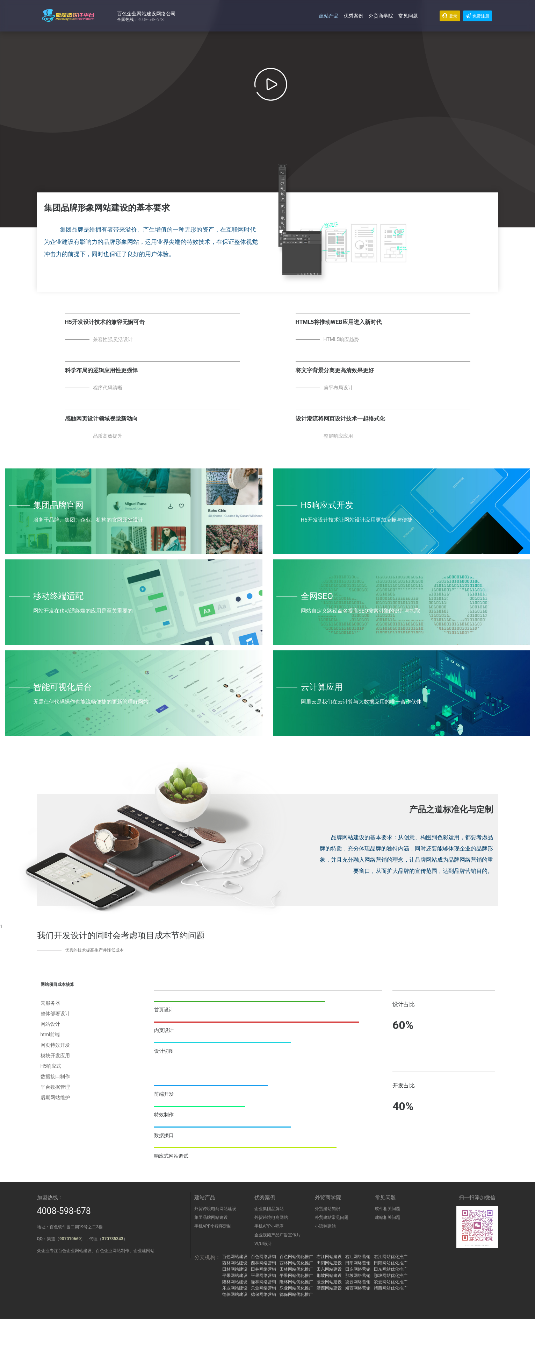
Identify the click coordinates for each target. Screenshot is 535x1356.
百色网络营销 (263, 1256)
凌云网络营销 (357, 1281)
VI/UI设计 (263, 1243)
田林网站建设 (234, 1269)
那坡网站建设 (329, 1275)
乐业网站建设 (234, 1288)
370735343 (112, 1238)
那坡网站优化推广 (390, 1275)
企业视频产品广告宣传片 (277, 1235)
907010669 (70, 1238)
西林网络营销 (263, 1262)
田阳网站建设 (329, 1262)
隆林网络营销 (263, 1281)
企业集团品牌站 (269, 1208)
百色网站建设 (234, 1256)
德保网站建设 (234, 1294)
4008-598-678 (64, 1211)
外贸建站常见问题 (331, 1217)
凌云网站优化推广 (390, 1281)
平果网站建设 (234, 1275)
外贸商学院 (381, 16)
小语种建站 (325, 1226)
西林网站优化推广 (296, 1262)
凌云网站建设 (329, 1281)
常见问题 (408, 16)
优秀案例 (353, 16)
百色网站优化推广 (296, 1256)
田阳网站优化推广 (390, 1262)
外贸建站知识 (327, 1208)
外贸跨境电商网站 (271, 1217)
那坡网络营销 (357, 1275)
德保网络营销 (263, 1294)
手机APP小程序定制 (213, 1226)
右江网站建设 (329, 1256)
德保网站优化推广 (296, 1294)
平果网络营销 (263, 1275)
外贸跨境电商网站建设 (215, 1208)
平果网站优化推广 (296, 1275)
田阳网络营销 (357, 1262)
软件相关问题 (387, 1208)
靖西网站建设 (329, 1288)
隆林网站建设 (234, 1281)
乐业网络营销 (263, 1288)
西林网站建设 (234, 1262)
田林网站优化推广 (296, 1269)
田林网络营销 (263, 1269)
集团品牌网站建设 (211, 1217)
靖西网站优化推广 (390, 1288)
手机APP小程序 (268, 1226)
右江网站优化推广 (390, 1256)
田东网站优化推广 (390, 1269)
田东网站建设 (329, 1269)
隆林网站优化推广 (296, 1281)
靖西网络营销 (357, 1288)
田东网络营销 (357, 1269)
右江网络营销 (357, 1256)
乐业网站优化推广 (296, 1288)
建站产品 (329, 16)
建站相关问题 (387, 1217)
